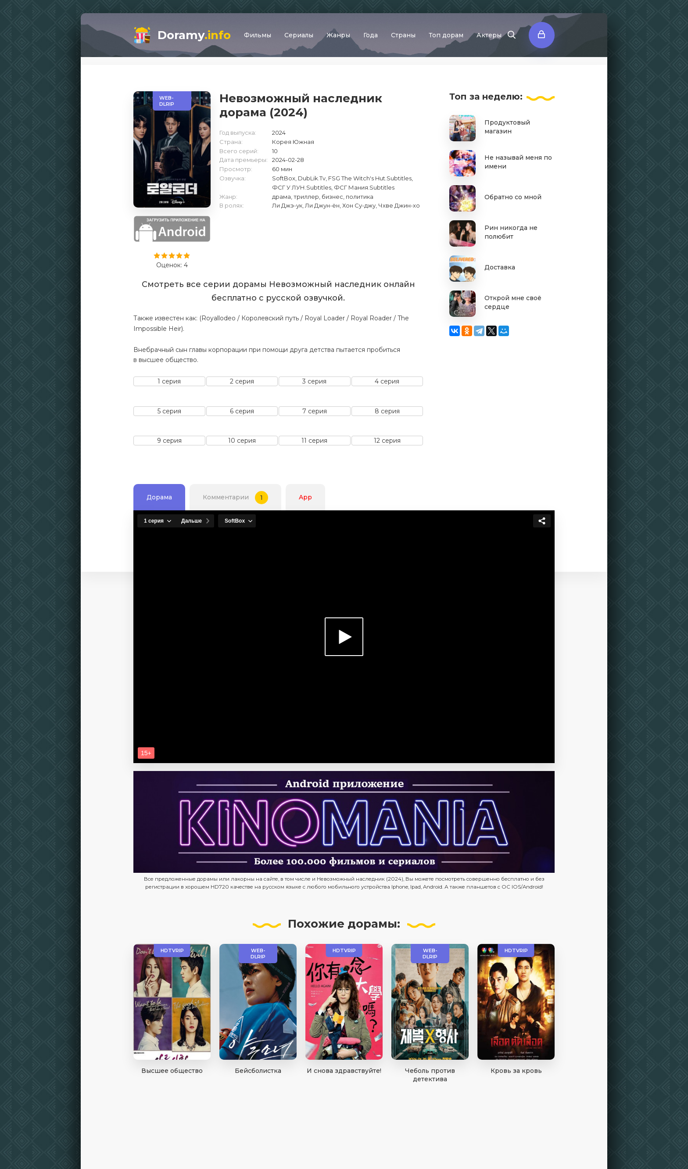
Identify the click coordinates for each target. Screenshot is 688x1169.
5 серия (169, 411)
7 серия (314, 411)
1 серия (169, 381)
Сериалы (298, 35)
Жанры (338, 35)
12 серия (387, 441)
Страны (403, 35)
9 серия (169, 441)
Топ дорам (446, 35)
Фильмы (257, 35)
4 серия (387, 381)
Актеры (489, 35)
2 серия (242, 381)
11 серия (314, 441)
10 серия (242, 441)
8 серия (387, 411)
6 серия (242, 411)
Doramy (194, 35)
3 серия (314, 381)
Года (370, 35)
